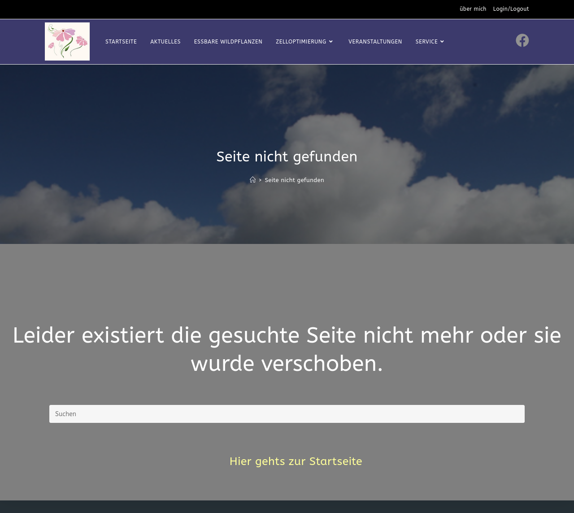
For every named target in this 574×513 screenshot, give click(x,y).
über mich (473, 9)
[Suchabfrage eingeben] (287, 414)
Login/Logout (511, 9)
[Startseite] (253, 180)
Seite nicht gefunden (294, 180)
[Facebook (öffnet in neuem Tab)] (522, 41)
